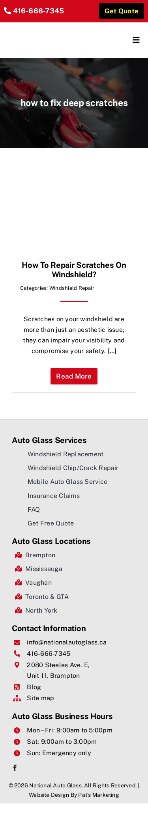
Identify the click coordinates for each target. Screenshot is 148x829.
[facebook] (15, 768)
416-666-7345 (38, 11)
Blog (34, 687)
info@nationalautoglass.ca (67, 642)
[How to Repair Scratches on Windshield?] (74, 173)
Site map (40, 698)
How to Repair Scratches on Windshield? (74, 269)
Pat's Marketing (98, 795)
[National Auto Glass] (39, 29)
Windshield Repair (71, 288)
